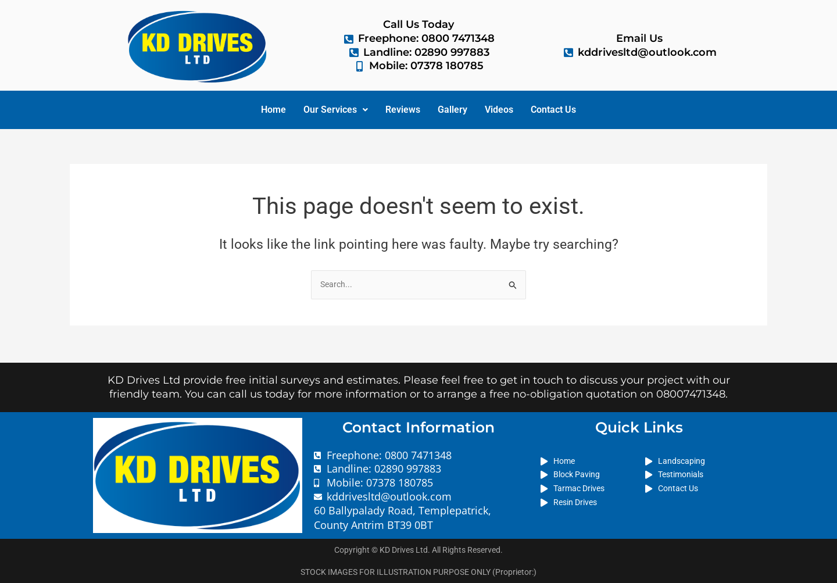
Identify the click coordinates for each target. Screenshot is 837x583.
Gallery (452, 109)
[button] (336, 109)
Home (273, 109)
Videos (499, 109)
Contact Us (553, 109)
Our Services (335, 109)
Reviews (402, 109)
